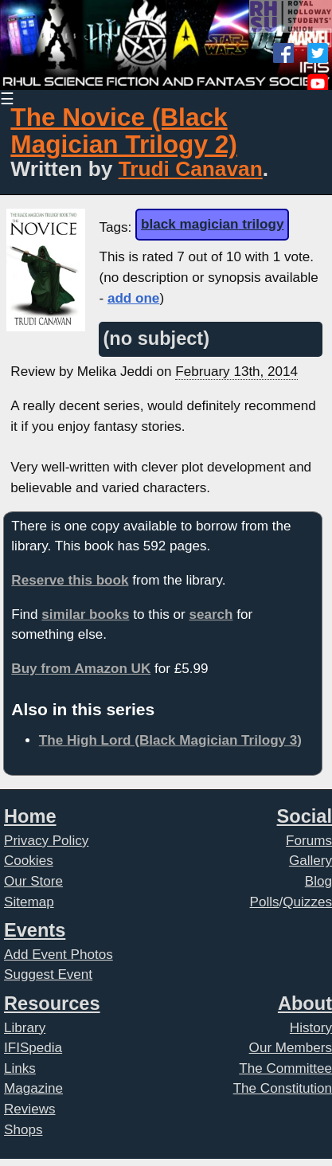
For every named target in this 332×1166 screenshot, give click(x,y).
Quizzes (307, 902)
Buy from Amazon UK (80, 668)
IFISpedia (33, 1047)
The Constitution (282, 1088)
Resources (52, 1003)
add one (133, 298)
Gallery (310, 860)
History (311, 1027)
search (210, 614)
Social (304, 816)
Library (24, 1027)
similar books (85, 614)
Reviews (30, 1109)
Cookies (28, 860)
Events (34, 930)
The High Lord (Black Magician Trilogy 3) (170, 740)
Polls (264, 902)
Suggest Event (48, 974)
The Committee (285, 1068)
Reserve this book (69, 580)
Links (20, 1068)
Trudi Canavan (191, 169)
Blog (318, 881)
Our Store (33, 881)
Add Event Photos (58, 954)
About (305, 1003)
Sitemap (29, 902)
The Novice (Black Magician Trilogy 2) (123, 130)
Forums (309, 840)
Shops (23, 1129)
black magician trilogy (212, 224)
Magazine (33, 1088)
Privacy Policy (46, 840)
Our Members (290, 1047)
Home (30, 816)
